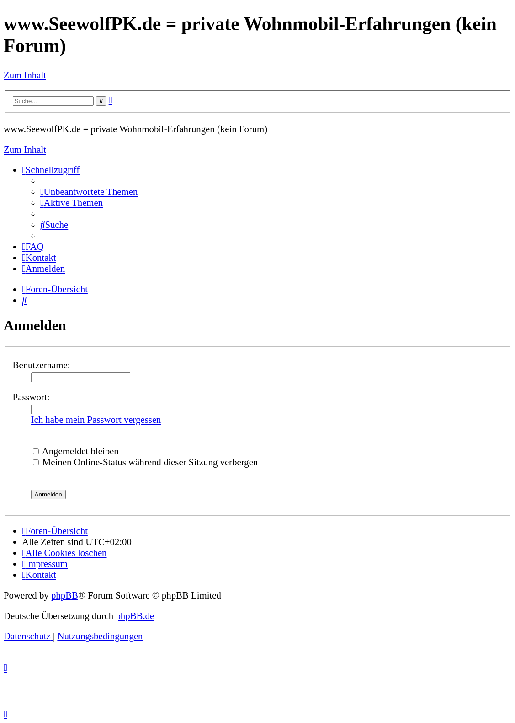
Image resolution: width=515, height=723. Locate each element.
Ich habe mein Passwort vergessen (96, 419)
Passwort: (31, 397)
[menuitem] (89, 191)
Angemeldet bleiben (76, 451)
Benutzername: (41, 365)
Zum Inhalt (25, 75)
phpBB (64, 595)
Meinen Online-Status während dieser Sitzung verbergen (145, 462)
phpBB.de (135, 615)
